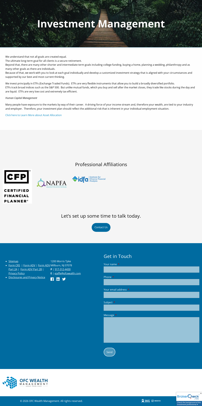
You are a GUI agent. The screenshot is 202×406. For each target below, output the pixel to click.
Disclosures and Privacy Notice (27, 277)
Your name (123, 264)
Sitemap (13, 261)
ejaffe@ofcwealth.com (68, 273)
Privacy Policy (17, 273)
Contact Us (101, 227)
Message (122, 315)
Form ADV (29, 265)
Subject (121, 302)
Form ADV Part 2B (31, 269)
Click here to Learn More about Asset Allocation (33, 115)
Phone (120, 277)
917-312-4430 (63, 269)
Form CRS (14, 265)
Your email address (128, 289)
